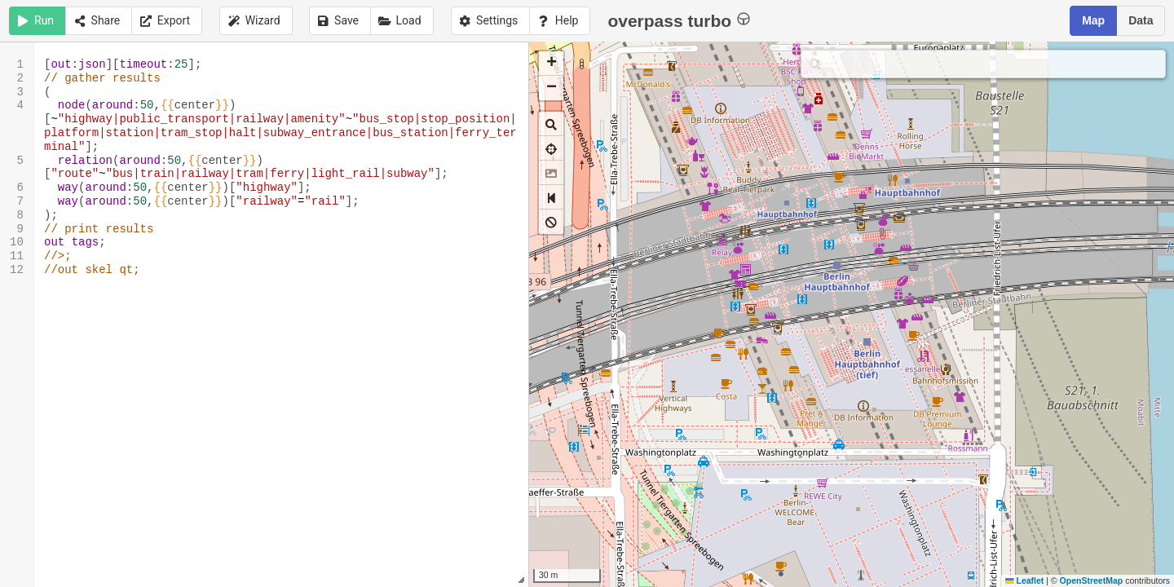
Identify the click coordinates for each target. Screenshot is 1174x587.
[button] (551, 63)
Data (1140, 20)
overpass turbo (678, 20)
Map (1093, 20)
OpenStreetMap (1091, 580)
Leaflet (1024, 580)
